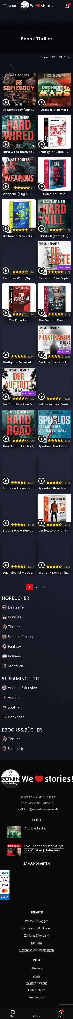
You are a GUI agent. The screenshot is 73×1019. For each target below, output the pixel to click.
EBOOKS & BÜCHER (22, 729)
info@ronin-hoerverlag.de (41, 809)
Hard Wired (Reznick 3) (19, 152)
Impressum (36, 997)
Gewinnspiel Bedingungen (36, 949)
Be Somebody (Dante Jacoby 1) (25, 110)
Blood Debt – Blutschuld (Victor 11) (28, 530)
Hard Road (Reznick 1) (18, 446)
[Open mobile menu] (9, 6)
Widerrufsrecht (36, 982)
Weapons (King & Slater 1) (21, 194)
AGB (36, 975)
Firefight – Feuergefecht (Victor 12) (28, 362)
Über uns (37, 968)
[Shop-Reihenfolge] (11, 66)
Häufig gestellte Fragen (36, 928)
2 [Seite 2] (36, 587)
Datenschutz (36, 990)
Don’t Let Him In (54, 194)
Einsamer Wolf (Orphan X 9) (23, 278)
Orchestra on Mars (54, 110)
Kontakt (36, 942)
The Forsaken (18, 320)
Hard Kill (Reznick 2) (54, 236)
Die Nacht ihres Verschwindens (25, 236)
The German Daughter (55, 320)
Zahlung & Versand (36, 935)
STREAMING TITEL (21, 678)
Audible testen (35, 828)
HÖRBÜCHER (15, 598)
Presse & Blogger (36, 921)
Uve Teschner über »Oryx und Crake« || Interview (44, 848)
